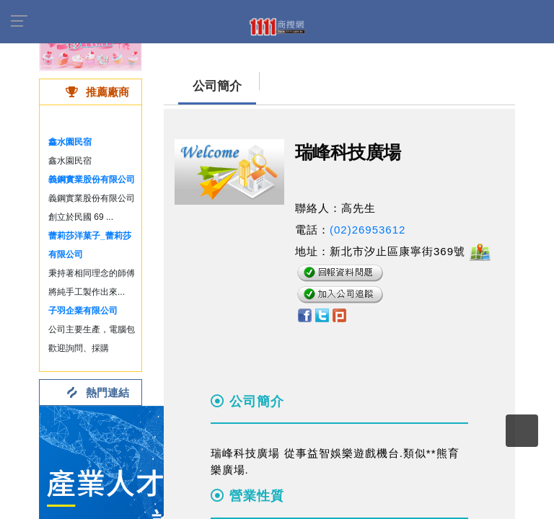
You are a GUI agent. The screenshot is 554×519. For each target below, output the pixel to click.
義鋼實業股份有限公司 (91, 179)
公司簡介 (217, 86)
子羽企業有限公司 (83, 311)
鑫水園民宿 (70, 142)
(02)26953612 (367, 229)
